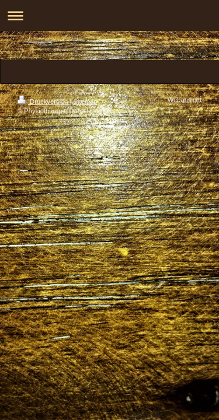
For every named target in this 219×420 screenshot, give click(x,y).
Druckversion (44, 101)
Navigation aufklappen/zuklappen (109, 15)
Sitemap (86, 101)
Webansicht (184, 99)
